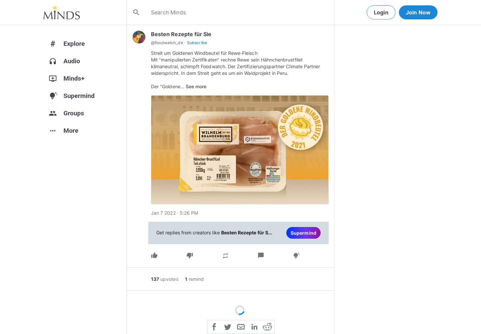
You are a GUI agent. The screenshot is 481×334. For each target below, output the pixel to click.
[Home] (61, 12)
